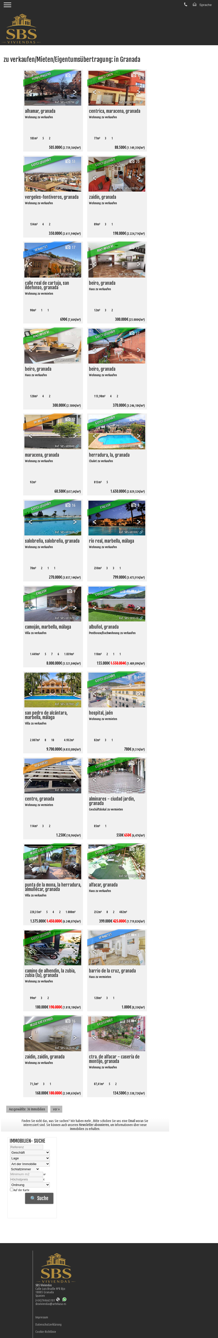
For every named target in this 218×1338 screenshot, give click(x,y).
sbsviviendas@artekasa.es (50, 1303)
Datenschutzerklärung (48, 1324)
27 (124, 935)
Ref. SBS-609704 (129, 274)
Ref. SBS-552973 (129, 876)
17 (70, 247)
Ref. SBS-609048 (64, 446)
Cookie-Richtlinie (45, 1331)
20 (134, 161)
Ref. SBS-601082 (129, 532)
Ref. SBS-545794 (64, 962)
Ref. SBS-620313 (64, 188)
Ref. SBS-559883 (129, 790)
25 (134, 247)
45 (70, 935)
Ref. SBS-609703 (64, 360)
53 (70, 161)
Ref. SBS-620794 (64, 102)
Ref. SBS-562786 (64, 790)
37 (134, 333)
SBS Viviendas (43, 1285)
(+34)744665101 (47, 1300)
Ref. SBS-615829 (64, 274)
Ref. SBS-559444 (64, 876)
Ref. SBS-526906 (129, 1048)
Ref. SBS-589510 (129, 618)
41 (124, 591)
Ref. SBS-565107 (129, 704)
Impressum (41, 1317)
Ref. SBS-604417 (129, 446)
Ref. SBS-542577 (129, 962)
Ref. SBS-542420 (64, 1048)
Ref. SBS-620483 (129, 102)
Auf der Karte (19, 1190)
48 (134, 419)
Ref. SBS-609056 (129, 360)
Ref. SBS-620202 (129, 188)
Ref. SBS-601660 (64, 532)
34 (124, 1021)
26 (70, 677)
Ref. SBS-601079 (64, 618)
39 (70, 333)
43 (70, 75)
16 (70, 505)
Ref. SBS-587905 (64, 704)
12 (70, 419)
